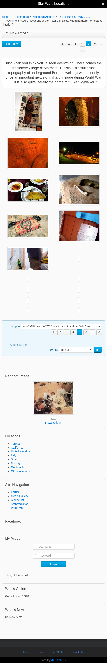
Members (23, 16)
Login (53, 564)
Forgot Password (17, 575)
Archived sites (19, 503)
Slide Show (11, 43)
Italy (13, 455)
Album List (17, 500)
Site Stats (58, 652)
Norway (15, 463)
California (17, 447)
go (97, 349)
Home (5, 16)
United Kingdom (21, 451)
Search (41, 652)
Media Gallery (19, 496)
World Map (17, 507)
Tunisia (15, 443)
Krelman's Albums (43, 16)
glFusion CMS (59, 660)
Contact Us (76, 652)
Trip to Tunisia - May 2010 (74, 16)
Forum (15, 492)
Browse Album (53, 422)
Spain (14, 459)
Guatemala (17, 467)
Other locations (20, 471)
